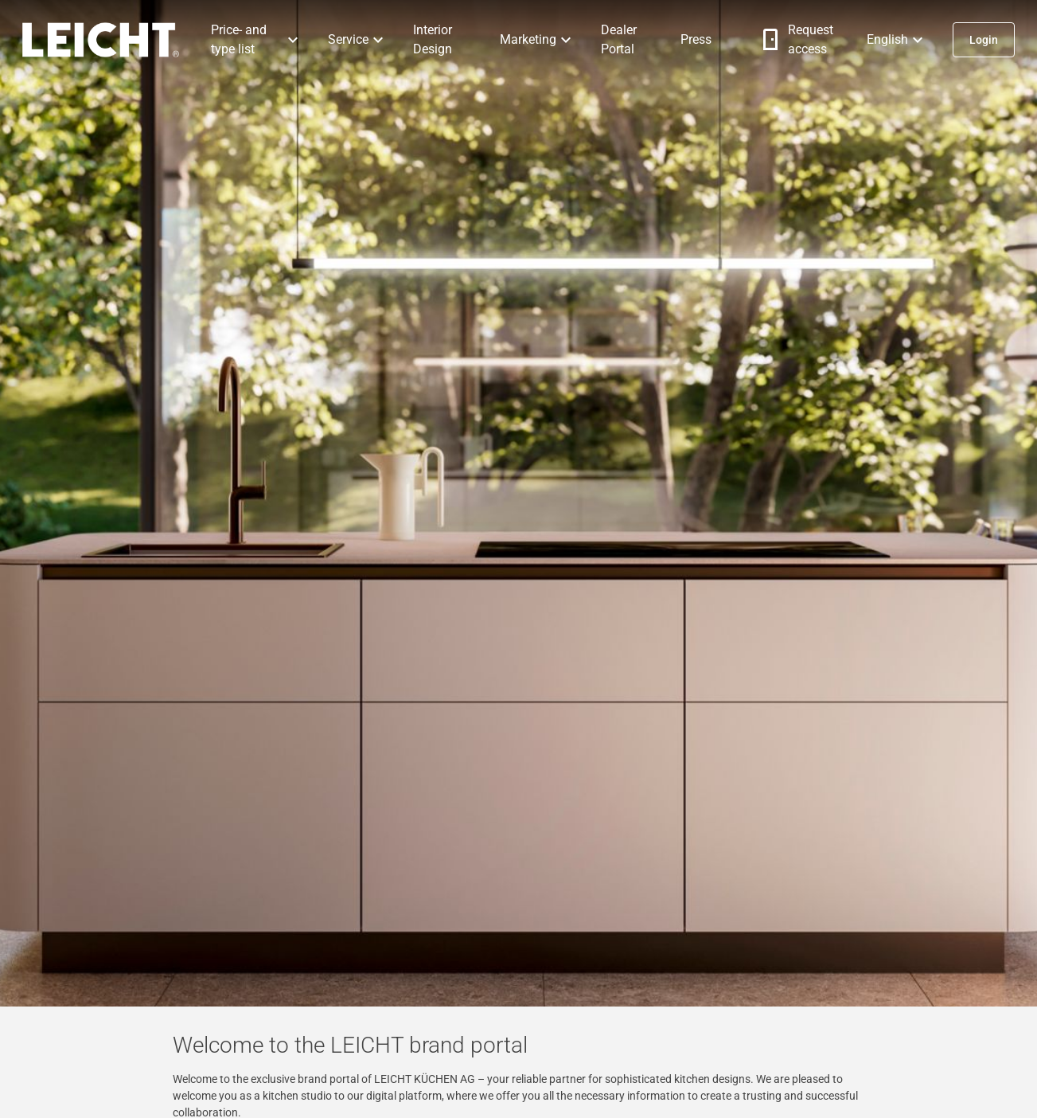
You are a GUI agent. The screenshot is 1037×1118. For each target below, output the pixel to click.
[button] (256, 40)
